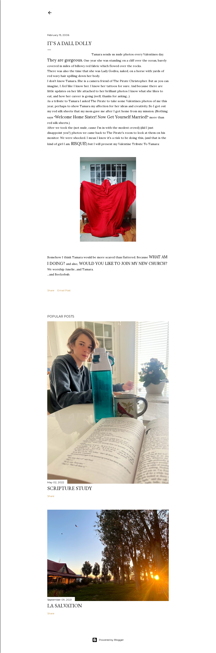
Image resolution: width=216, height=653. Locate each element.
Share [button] (50, 290)
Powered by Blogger (108, 639)
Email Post (64, 290)
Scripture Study (69, 488)
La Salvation (64, 605)
